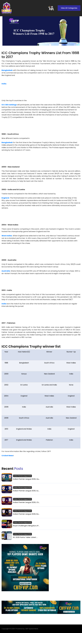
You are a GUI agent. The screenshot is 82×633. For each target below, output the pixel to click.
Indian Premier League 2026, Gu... (26, 479)
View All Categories (69, 8)
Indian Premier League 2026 (22, 476)
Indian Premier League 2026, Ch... (26, 502)
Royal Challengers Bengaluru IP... (26, 526)
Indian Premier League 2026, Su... (26, 491)
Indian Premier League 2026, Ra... (26, 514)
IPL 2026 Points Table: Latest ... (25, 537)
